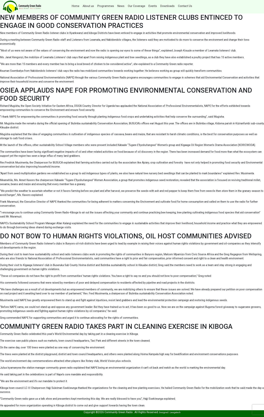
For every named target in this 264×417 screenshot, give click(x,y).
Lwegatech (175, 412)
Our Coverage (136, 6)
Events (152, 6)
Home (75, 6)
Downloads (167, 6)
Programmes (105, 6)
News (120, 6)
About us (88, 6)
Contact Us (185, 6)
